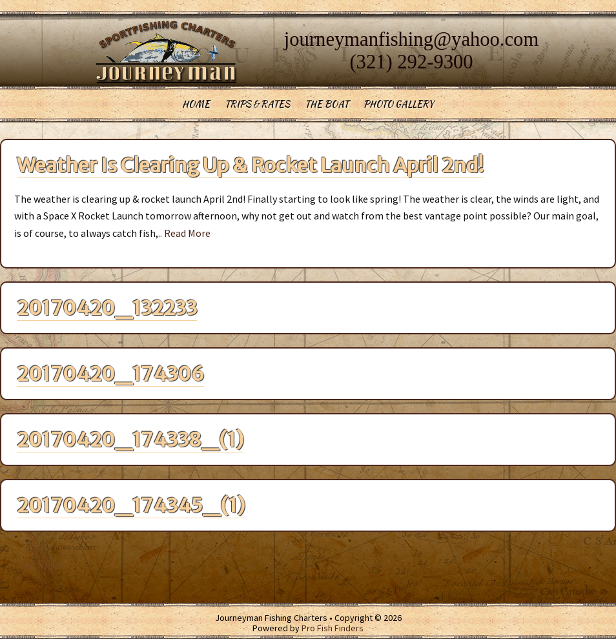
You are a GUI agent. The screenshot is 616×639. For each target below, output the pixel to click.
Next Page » (40, 565)
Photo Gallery (399, 103)
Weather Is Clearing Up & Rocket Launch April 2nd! (250, 165)
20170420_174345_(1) (131, 505)
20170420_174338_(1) (130, 439)
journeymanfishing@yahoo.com (411, 39)
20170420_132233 (107, 308)
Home (196, 103)
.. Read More (184, 233)
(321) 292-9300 (411, 62)
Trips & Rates (257, 103)
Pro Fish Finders (333, 628)
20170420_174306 (110, 373)
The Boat (327, 103)
